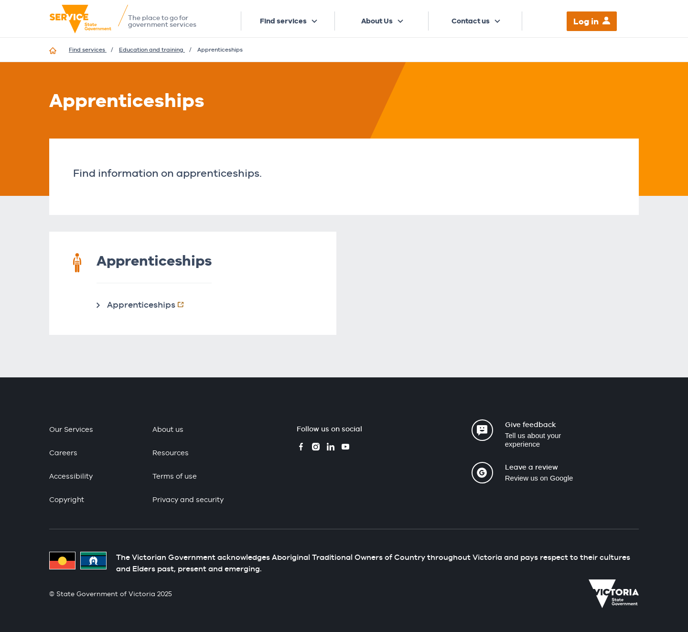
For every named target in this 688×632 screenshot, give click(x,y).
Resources (170, 453)
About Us (377, 21)
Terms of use (174, 476)
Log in (586, 21)
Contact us (471, 21)
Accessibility (71, 476)
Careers (63, 453)
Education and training (152, 49)
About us (167, 429)
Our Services (71, 429)
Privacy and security (188, 499)
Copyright (66, 499)
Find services (283, 21)
